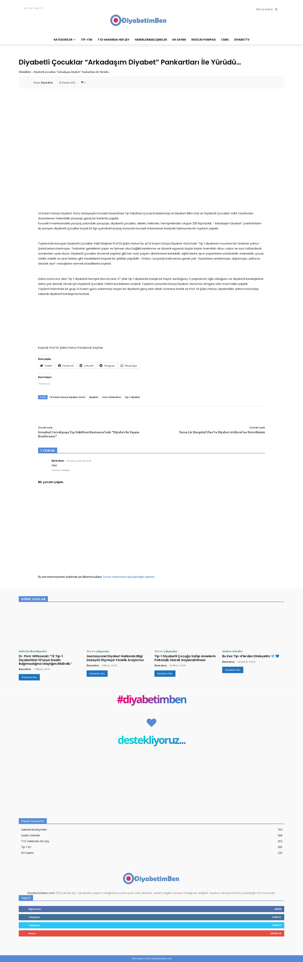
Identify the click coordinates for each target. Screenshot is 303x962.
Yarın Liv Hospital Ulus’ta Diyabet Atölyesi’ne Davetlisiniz (222, 432)
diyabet (93, 397)
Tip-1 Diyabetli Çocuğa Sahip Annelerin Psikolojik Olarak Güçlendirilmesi (185, 658)
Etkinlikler (25, 71)
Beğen (278, 909)
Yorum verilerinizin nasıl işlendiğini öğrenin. (129, 576)
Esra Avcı (47, 82)
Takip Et (277, 917)
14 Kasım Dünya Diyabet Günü (67, 397)
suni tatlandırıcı (111, 397)
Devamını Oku (29, 677)
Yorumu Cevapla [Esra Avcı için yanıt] (61, 470)
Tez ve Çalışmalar (98, 651)
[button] (268, 9)
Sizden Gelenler (232, 651)
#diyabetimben (151, 700)
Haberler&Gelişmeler (33, 651)
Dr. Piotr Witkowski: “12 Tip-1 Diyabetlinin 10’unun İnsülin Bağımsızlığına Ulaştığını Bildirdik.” (45, 660)
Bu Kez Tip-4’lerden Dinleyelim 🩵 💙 (250, 656)
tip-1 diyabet (132, 397)
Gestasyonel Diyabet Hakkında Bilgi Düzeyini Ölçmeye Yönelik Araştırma (115, 658)
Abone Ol (276, 933)
